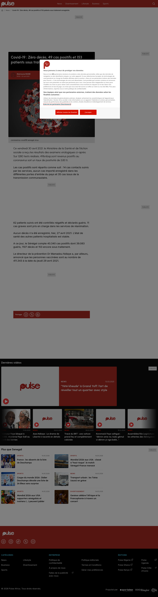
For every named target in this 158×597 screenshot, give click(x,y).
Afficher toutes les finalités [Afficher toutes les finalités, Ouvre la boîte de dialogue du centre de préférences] (67, 112)
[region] (80, 89)
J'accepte (88, 112)
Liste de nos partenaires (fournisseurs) (57, 104)
